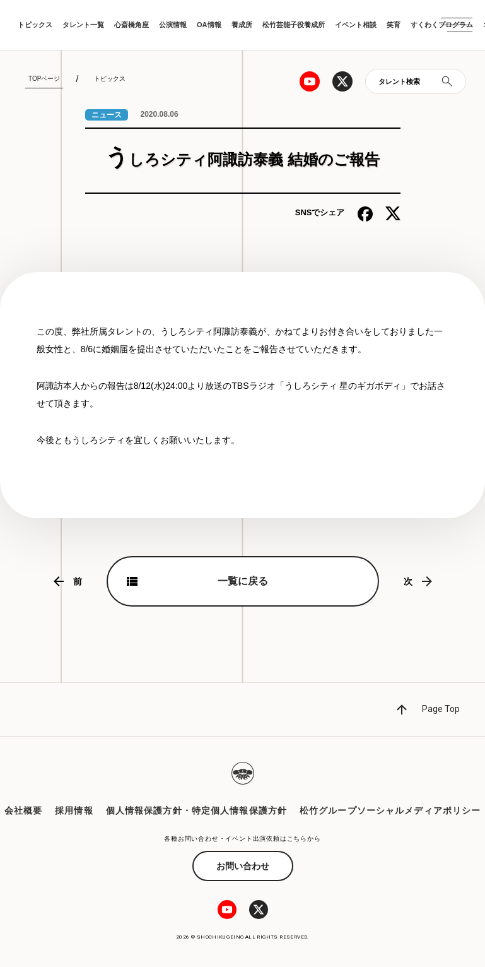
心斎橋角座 (131, 24)
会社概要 (23, 810)
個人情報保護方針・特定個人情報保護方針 (196, 810)
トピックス (35, 24)
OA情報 (209, 24)
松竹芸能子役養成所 (293, 24)
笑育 (393, 24)
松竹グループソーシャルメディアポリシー (390, 810)
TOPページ (44, 78)
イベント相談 (356, 24)
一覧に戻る (243, 581)
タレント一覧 (83, 24)
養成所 (241, 24)
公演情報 (173, 24)
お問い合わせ (242, 866)
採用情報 (74, 810)
